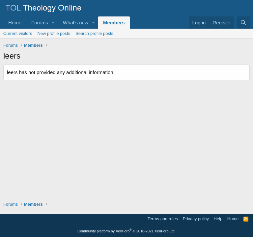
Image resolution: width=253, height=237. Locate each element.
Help (218, 218)
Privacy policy (196, 218)
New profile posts (53, 33)
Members (114, 22)
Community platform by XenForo (126, 231)
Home (14, 22)
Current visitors (17, 33)
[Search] (243, 22)
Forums (39, 22)
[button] (53, 22)
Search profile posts (94, 33)
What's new (75, 22)
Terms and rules (163, 218)
